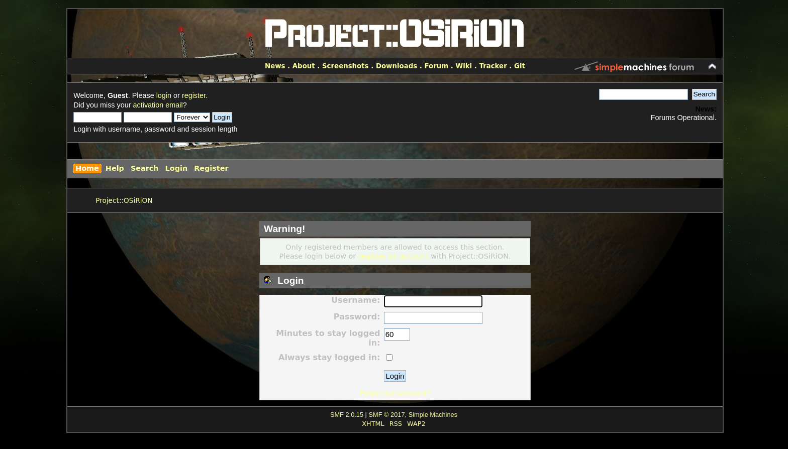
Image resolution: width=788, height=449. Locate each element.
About (303, 66)
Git (519, 66)
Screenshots (345, 66)
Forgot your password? (395, 393)
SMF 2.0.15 (346, 414)
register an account (393, 256)
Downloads (396, 66)
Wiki (463, 66)
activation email (158, 105)
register (194, 95)
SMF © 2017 (386, 414)
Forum (436, 66)
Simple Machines (433, 414)
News (275, 66)
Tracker (493, 66)
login (163, 95)
